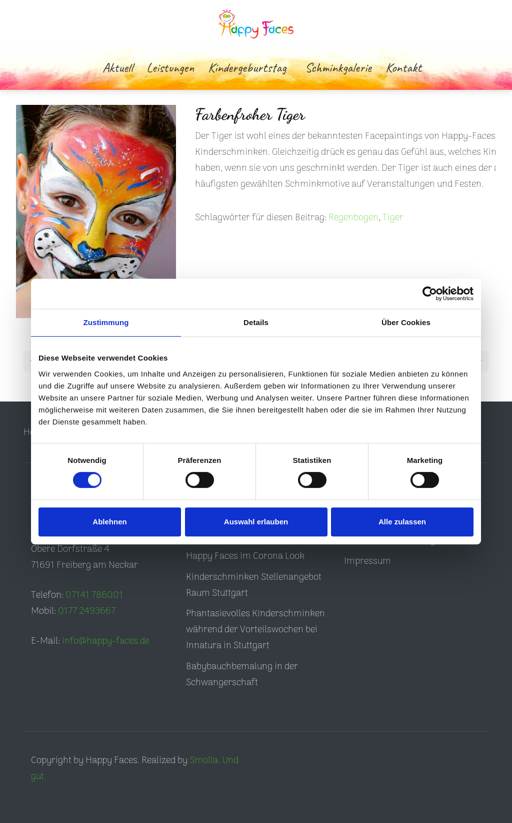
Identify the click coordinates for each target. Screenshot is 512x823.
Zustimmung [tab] (106, 322)
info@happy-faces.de (106, 641)
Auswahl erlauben (256, 521)
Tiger (393, 218)
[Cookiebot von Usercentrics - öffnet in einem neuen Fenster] (430, 293)
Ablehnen (109, 521)
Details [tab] (256, 322)
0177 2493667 (87, 611)
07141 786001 (94, 595)
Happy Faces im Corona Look (245, 556)
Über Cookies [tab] (406, 322)
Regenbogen (353, 218)
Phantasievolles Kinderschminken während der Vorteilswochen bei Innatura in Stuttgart (255, 630)
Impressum (367, 561)
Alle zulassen (402, 521)
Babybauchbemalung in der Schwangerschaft (242, 675)
